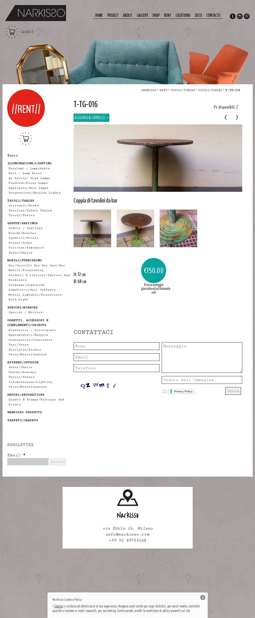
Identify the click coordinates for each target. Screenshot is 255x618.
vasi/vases (19, 344)
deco (198, 15)
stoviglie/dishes (25, 349)
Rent (167, 15)
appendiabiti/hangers (28, 335)
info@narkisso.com (127, 534)
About (127, 15)
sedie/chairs (21, 252)
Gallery (142, 15)
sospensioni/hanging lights (35, 193)
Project (113, 15)
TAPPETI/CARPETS (22, 420)
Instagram (239, 17)
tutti (12, 155)
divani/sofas (20, 243)
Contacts (213, 15)
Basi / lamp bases (25, 173)
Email (16, 455)
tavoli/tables (22, 215)
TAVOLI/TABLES (183, 90)
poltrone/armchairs (26, 247)
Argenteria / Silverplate (32, 330)
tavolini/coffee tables (30, 210)
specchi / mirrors (26, 312)
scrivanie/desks (24, 205)
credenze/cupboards (27, 285)
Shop (156, 15)
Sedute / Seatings (26, 228)
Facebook (232, 17)
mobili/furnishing (26, 270)
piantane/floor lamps (28, 183)
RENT (163, 90)
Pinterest (247, 17)
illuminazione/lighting (30, 382)
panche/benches (23, 233)
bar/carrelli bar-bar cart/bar (37, 265)
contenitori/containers (31, 340)
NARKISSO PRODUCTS (24, 412)
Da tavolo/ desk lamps (29, 178)
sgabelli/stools (24, 238)
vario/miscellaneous (28, 354)
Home (99, 15)
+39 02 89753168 (127, 540)
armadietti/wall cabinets (32, 290)
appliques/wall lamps (29, 188)
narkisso (149, 90)
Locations (183, 15)
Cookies (58, 606)
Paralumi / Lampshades (29, 168)
